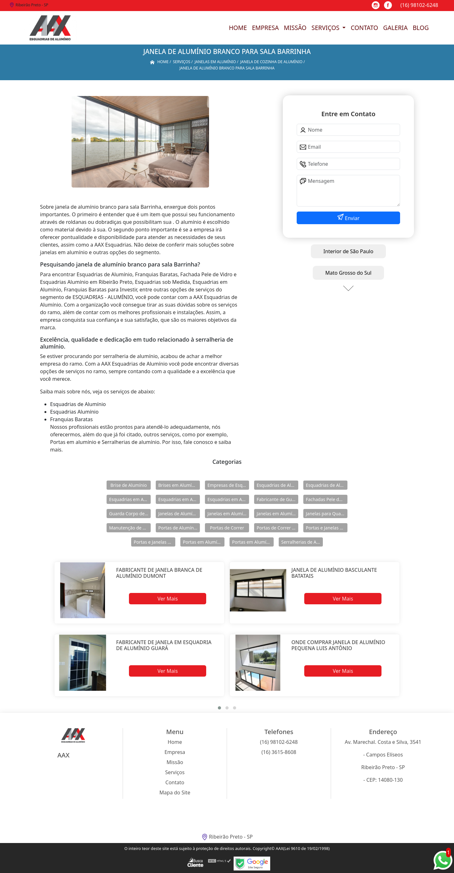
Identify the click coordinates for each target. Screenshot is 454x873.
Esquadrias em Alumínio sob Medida (228, 499)
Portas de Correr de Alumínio (277, 528)
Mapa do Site (175, 792)
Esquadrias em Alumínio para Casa (179, 499)
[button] (219, 708)
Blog (421, 27)
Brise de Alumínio (128, 485)
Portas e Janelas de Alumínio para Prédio (154, 542)
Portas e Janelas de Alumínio (326, 528)
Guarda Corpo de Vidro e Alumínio (130, 514)
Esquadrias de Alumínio (277, 485)
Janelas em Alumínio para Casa (277, 514)
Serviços (326, 27)
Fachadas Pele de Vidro (326, 499)
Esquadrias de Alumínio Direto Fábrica (326, 485)
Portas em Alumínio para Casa (253, 542)
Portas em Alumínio (203, 542)
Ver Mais (167, 598)
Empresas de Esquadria (228, 485)
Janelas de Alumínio (178, 514)
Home (238, 27)
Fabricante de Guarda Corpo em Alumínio (277, 499)
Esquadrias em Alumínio (130, 499)
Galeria (395, 27)
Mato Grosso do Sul (348, 272)
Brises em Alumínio (178, 485)
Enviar (352, 218)
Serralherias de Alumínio (302, 542)
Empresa (265, 27)
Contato (364, 27)
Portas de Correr (227, 528)
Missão (295, 27)
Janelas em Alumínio (228, 514)
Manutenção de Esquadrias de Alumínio (130, 528)
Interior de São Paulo (348, 251)
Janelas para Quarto (326, 514)
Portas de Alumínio (178, 528)
